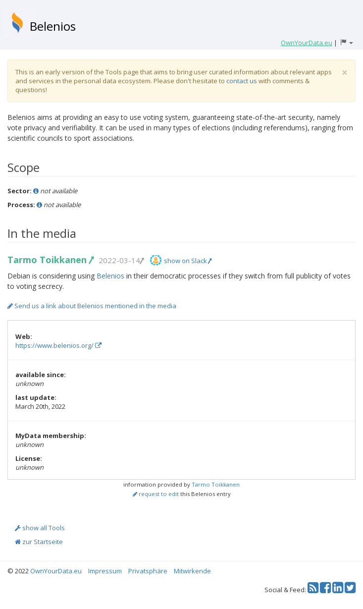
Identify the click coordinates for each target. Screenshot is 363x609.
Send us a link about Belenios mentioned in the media (91, 305)
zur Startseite (39, 541)
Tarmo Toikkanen (50, 260)
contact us (241, 80)
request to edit (156, 494)
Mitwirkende (192, 570)
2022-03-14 (121, 260)
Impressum (105, 570)
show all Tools (40, 527)
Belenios (53, 26)
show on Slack (187, 260)
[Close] (345, 72)
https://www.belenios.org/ (58, 345)
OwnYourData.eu (56, 570)
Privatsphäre (147, 570)
